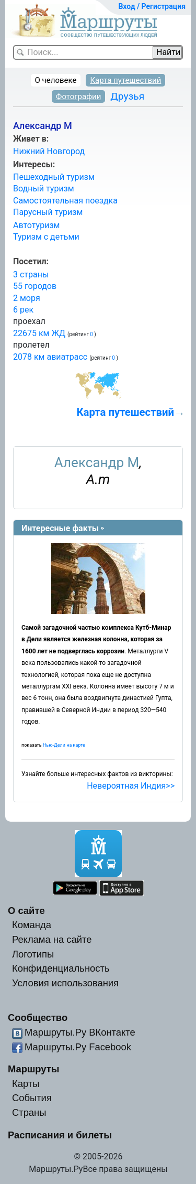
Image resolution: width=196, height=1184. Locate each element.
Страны (29, 1112)
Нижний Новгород (49, 151)
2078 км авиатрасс (50, 357)
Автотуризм (36, 225)
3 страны (31, 274)
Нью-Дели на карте (64, 745)
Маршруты (34, 1068)
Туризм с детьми (46, 237)
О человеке (56, 80)
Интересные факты (60, 528)
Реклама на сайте (52, 939)
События (32, 1097)
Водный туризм (43, 188)
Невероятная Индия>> (131, 786)
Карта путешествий (125, 80)
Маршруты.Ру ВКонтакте (80, 1032)
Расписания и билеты (60, 1134)
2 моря (26, 298)
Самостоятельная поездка (65, 201)
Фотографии (78, 96)
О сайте (26, 910)
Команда (31, 924)
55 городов (34, 286)
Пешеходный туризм (54, 177)
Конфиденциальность (61, 968)
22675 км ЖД (39, 333)
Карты (25, 1083)
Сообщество (37, 1017)
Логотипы (33, 954)
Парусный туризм (48, 212)
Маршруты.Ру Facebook (78, 1046)
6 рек (23, 310)
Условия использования (65, 982)
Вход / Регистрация (152, 6)
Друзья (127, 96)
